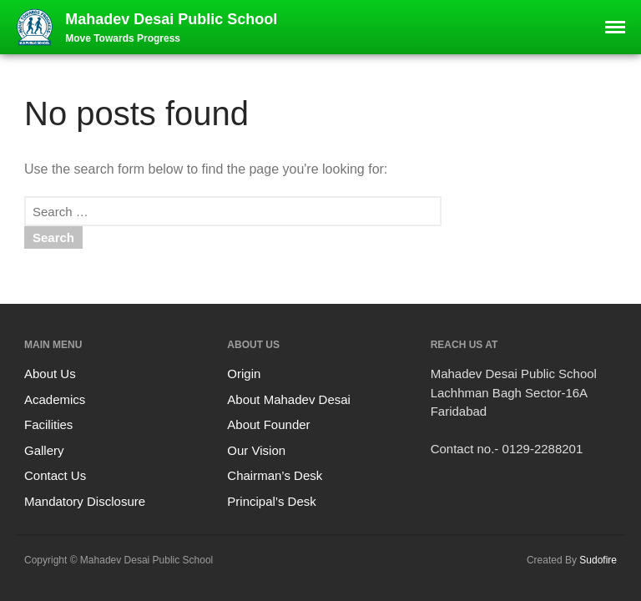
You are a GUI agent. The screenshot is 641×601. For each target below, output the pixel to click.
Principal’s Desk (271, 501)
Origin (243, 373)
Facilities (48, 424)
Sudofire (598, 560)
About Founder (268, 424)
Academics (54, 399)
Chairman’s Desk (274, 475)
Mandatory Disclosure (84, 501)
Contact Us (55, 475)
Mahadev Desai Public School (171, 19)
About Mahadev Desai (289, 399)
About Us (50, 373)
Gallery (44, 450)
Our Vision (256, 450)
